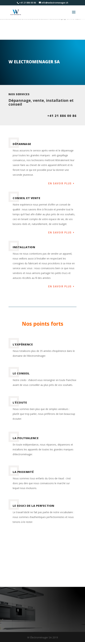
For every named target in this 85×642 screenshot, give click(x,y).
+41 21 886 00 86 (61, 116)
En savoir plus (60, 183)
